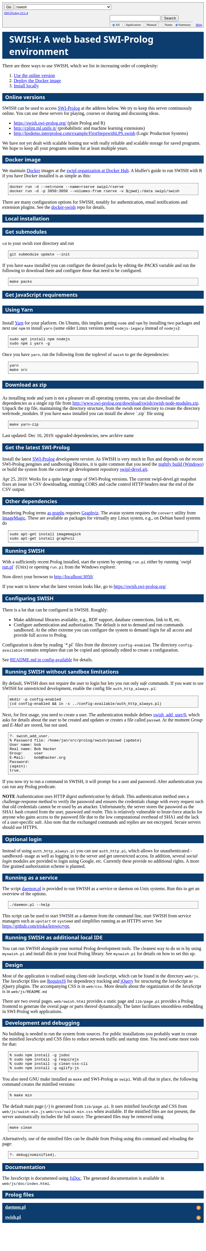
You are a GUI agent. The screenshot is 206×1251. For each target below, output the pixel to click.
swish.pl (13, 1242)
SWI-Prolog (69, 108)
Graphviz (90, 520)
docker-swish (63, 208)
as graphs (55, 520)
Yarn (19, 326)
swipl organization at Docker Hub (97, 170)
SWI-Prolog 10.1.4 (16, 13)
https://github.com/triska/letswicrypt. (36, 945)
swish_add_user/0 (169, 725)
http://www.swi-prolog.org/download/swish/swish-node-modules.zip (135, 410)
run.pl (7, 576)
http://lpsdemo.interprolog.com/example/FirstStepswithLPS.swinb (74, 133)
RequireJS (56, 1000)
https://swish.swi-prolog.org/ (40, 123)
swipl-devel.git (134, 477)
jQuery (127, 1000)
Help (199, 24)
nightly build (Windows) (181, 471)
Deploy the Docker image (37, 80)
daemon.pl (31, 907)
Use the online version (34, 75)
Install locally (26, 85)
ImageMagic (13, 525)
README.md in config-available (41, 669)
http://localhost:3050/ (73, 586)
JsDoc (75, 1203)
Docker (33, 170)
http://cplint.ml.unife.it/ (35, 128)
